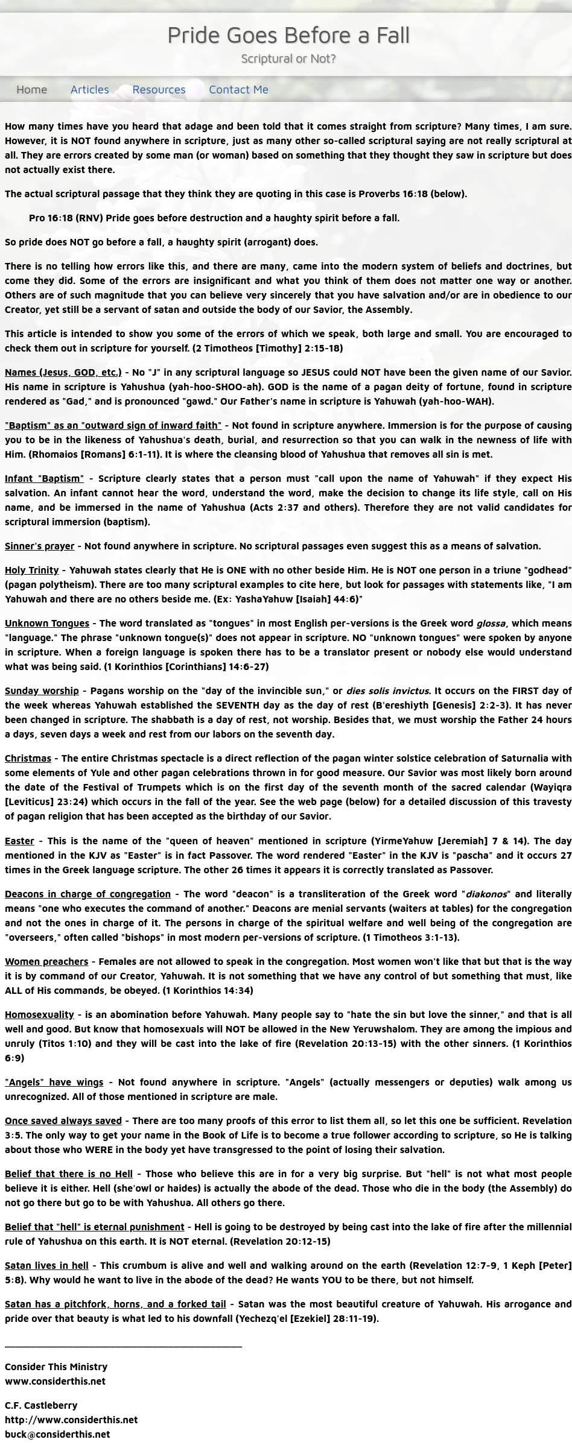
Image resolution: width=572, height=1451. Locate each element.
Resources (159, 89)
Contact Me (239, 89)
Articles (90, 89)
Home (31, 89)
